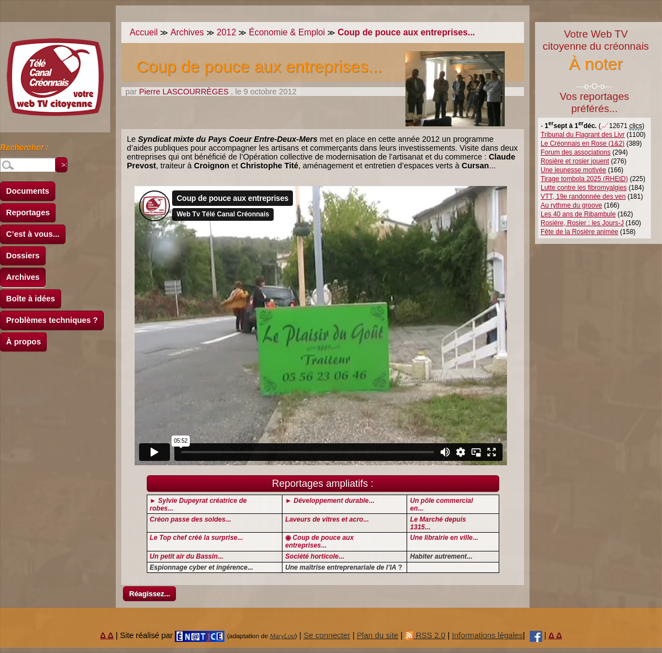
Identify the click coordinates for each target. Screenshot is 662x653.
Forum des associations (576, 152)
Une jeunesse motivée (573, 170)
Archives (23, 277)
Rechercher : (24, 149)
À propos (23, 341)
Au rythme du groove (571, 205)
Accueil (144, 32)
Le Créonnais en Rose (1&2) (582, 143)
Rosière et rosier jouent (575, 161)
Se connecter (326, 635)
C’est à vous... (33, 234)
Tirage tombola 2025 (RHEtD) (584, 179)
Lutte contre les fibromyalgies (584, 188)
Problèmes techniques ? (52, 320)
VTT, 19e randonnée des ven (583, 196)
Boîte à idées (30, 298)
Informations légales (487, 635)
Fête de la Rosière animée (579, 232)
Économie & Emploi (287, 32)
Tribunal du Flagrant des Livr (582, 135)
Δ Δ (107, 635)
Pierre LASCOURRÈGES (183, 91)
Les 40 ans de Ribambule (578, 214)
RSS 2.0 (425, 635)
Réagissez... (149, 594)
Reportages (28, 212)
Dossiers (23, 255)
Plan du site (377, 635)
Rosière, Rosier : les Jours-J (582, 223)
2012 (226, 32)
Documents (27, 191)
